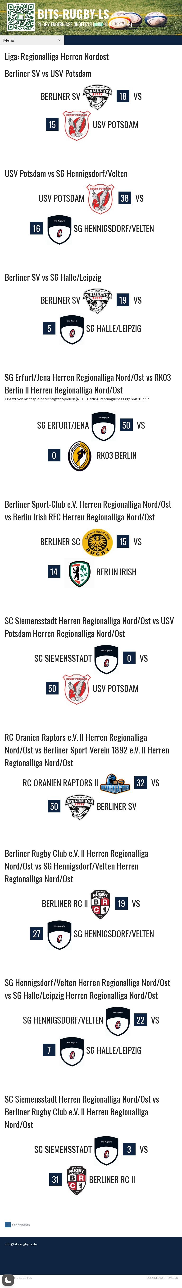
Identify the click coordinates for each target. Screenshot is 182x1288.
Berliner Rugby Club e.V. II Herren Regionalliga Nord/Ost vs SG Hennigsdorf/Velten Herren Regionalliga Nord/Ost (76, 866)
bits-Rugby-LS (73, 13)
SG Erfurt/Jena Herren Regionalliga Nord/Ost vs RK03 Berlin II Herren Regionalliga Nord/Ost (88, 383)
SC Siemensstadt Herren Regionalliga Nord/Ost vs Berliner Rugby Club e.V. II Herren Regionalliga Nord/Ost (82, 1111)
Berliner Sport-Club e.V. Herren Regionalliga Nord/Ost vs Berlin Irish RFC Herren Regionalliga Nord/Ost (88, 510)
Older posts (17, 1225)
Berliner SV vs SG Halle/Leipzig (53, 277)
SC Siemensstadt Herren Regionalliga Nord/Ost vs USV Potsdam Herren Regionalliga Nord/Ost (89, 626)
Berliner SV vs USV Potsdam (48, 73)
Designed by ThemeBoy (162, 1278)
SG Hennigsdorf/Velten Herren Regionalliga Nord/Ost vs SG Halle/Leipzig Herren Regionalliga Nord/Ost (87, 988)
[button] (8, 1280)
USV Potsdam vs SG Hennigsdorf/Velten (66, 173)
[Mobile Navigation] (23, 40)
